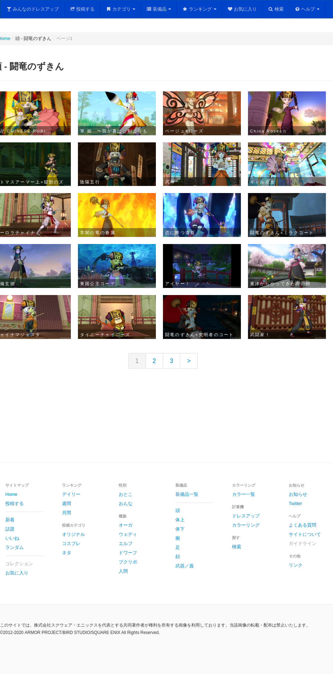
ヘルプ (307, 9)
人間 (123, 571)
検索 (276, 9)
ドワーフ (128, 552)
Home (11, 494)
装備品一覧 (186, 494)
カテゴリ (120, 9)
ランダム (14, 547)
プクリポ (128, 562)
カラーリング (246, 525)
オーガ (125, 525)
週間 (66, 503)
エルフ (125, 543)
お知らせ (298, 494)
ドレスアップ (246, 516)
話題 (10, 529)
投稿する (82, 9)
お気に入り (242, 9)
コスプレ (71, 543)
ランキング (199, 9)
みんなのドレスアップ (32, 9)
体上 (180, 519)
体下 (180, 529)
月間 (66, 512)
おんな (125, 503)
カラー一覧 (243, 494)
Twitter (295, 503)
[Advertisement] (166, 421)
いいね (12, 538)
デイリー (71, 494)
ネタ (66, 552)
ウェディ (128, 534)
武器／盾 (184, 565)
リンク (296, 565)
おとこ (125, 494)
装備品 (158, 9)
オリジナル (73, 534)
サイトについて (305, 534)
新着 (10, 519)
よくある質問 (302, 525)
